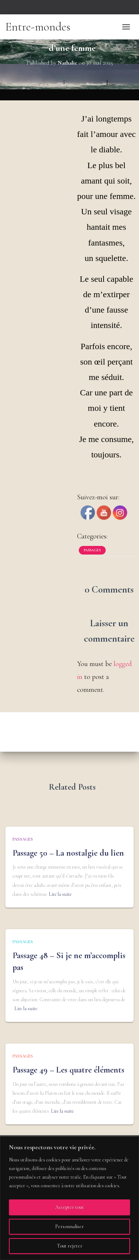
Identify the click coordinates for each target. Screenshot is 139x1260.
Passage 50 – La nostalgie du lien (68, 853)
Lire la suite (60, 894)
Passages (92, 550)
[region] (69, 1198)
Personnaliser (69, 1226)
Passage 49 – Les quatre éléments (68, 1070)
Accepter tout (69, 1207)
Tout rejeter (69, 1246)
